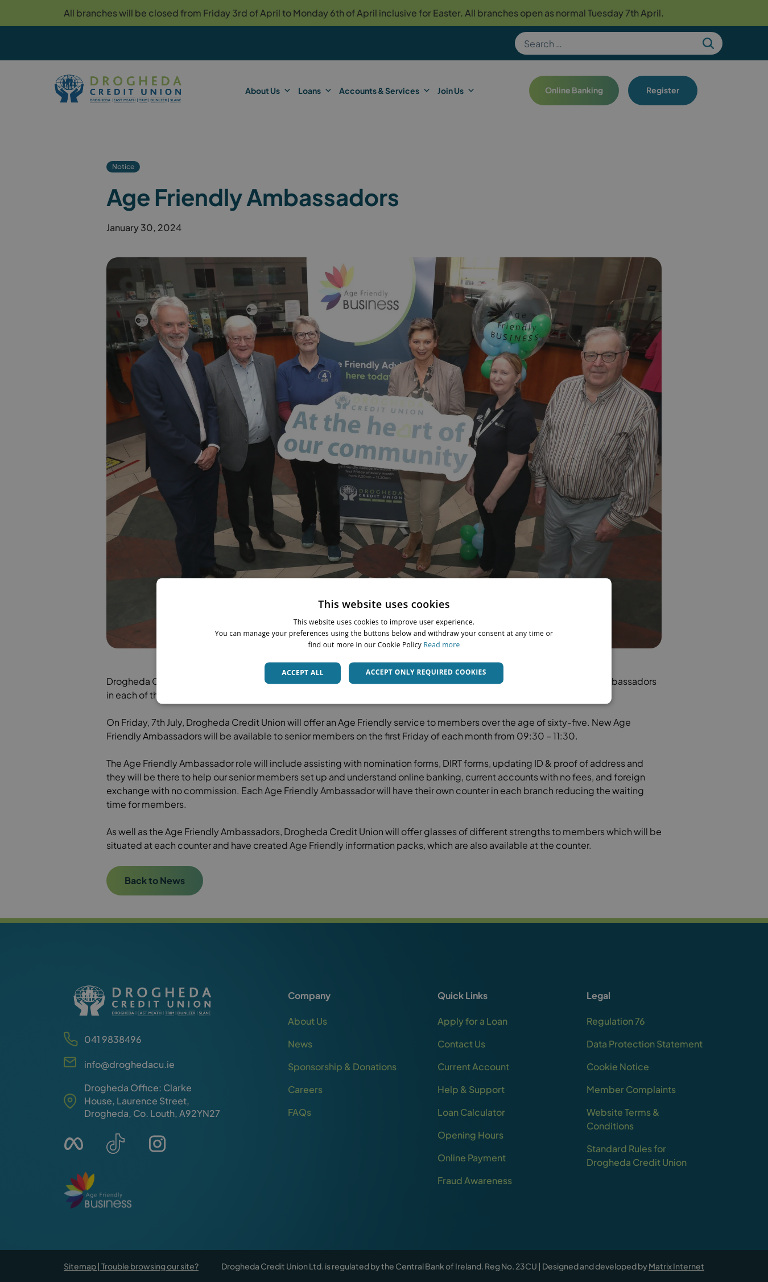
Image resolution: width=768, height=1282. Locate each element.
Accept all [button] (303, 672)
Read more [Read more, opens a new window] (442, 645)
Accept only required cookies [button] (426, 672)
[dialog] (384, 641)
